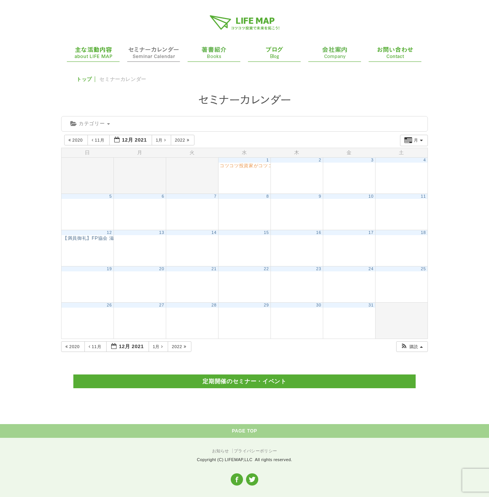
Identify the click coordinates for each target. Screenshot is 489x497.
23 (318, 268)
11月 (99, 140)
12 (109, 232)
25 (423, 268)
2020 (76, 140)
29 (266, 305)
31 (371, 305)
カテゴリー (90, 123)
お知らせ (220, 451)
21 (214, 268)
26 (109, 305)
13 (161, 232)
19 (109, 268)
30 (318, 305)
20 (161, 268)
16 (318, 232)
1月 (162, 140)
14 (214, 232)
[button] (412, 347)
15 (266, 232)
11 (423, 196)
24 (371, 268)
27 (161, 305)
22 (266, 268)
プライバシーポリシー (255, 451)
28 (214, 305)
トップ (84, 79)
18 (423, 232)
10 (371, 196)
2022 (183, 140)
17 (371, 232)
